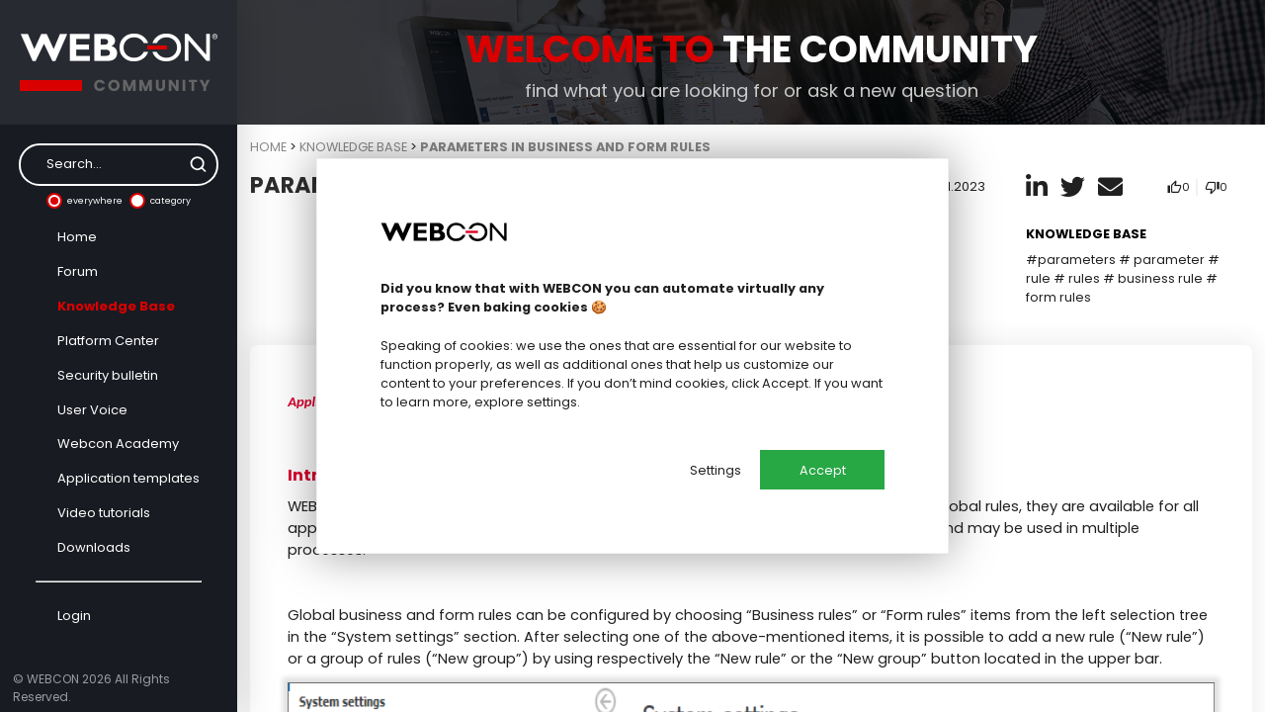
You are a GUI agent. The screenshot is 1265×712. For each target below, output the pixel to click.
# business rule (1153, 278)
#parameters (1071, 259)
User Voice (92, 409)
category (160, 201)
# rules (1077, 278)
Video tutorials (103, 512)
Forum (77, 271)
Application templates (128, 478)
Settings (715, 470)
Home (77, 236)
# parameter (1162, 259)
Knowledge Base (116, 306)
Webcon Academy (118, 443)
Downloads (93, 547)
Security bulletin (107, 375)
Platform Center (108, 340)
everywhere (84, 201)
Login (74, 615)
